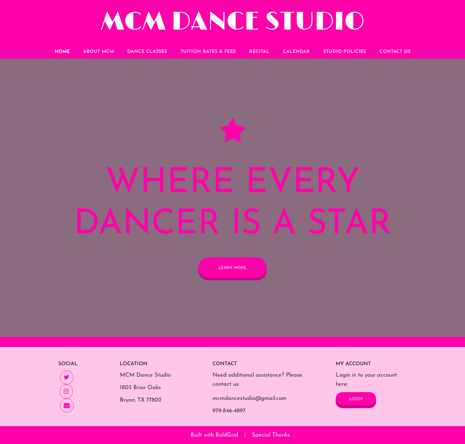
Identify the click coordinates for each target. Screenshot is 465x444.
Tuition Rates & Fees (208, 51)
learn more (232, 267)
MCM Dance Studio (233, 22)
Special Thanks (271, 435)
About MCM (98, 51)
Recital (259, 51)
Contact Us (394, 51)
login (356, 399)
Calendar (296, 51)
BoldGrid (226, 435)
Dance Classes (147, 51)
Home (62, 51)
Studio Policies (344, 51)
